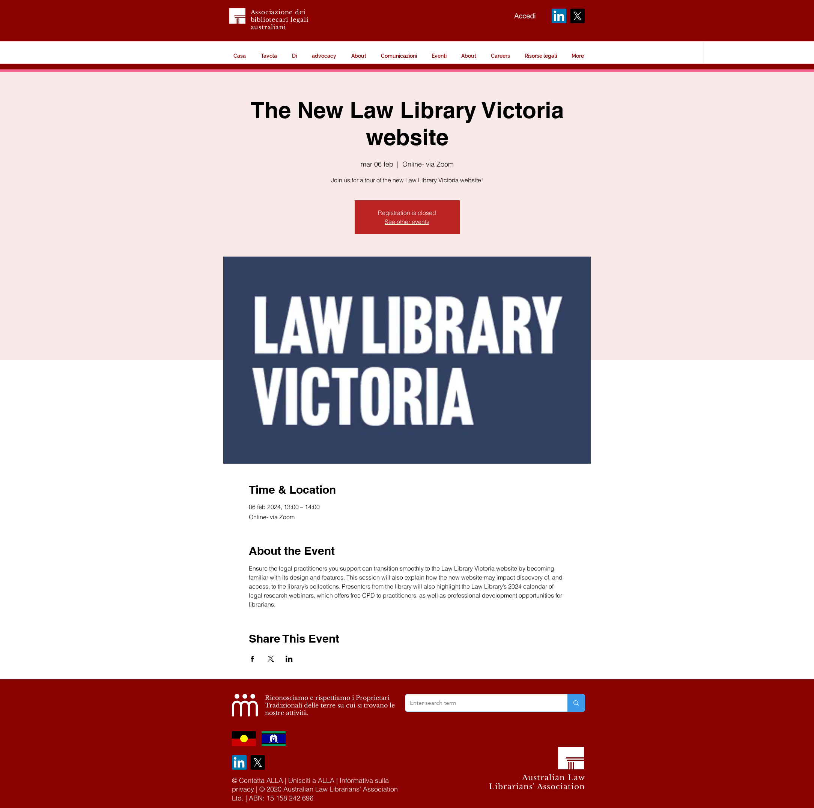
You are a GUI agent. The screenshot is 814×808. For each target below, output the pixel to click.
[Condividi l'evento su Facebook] (252, 659)
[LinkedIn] (559, 16)
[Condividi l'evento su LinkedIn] (289, 659)
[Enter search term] (481, 703)
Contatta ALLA (261, 780)
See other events (407, 221)
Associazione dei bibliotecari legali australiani (279, 19)
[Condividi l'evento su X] (270, 659)
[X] (577, 16)
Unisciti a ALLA (311, 780)
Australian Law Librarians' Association (537, 782)
